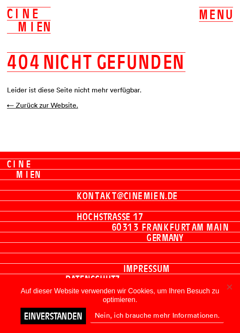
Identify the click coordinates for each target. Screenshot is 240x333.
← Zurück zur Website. (42, 105)
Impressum (146, 268)
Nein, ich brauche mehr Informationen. (157, 315)
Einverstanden (53, 316)
